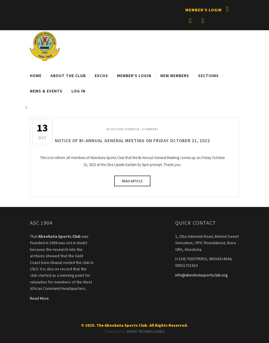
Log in (78, 91)
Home (36, 75)
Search (28, 108)
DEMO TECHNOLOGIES (145, 331)
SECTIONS (208, 75)
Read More (39, 298)
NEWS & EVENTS (46, 91)
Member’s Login (203, 9)
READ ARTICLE (132, 181)
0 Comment (150, 129)
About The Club (68, 75)
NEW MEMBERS (174, 75)
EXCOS (101, 75)
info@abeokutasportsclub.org (201, 275)
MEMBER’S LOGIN (134, 75)
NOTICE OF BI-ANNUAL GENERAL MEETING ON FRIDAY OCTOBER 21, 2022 (132, 140)
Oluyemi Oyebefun (125, 129)
